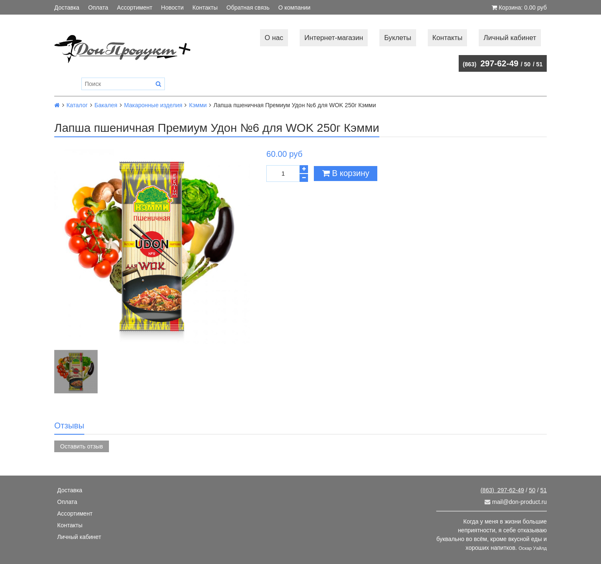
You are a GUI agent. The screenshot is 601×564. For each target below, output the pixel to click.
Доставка (66, 7)
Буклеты (397, 38)
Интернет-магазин (333, 38)
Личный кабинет (510, 38)
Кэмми (198, 105)
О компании (294, 7)
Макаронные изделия (153, 105)
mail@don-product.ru (516, 502)
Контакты (204, 7)
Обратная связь (248, 7)
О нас (274, 38)
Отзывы (69, 425)
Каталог (77, 105)
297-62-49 (490, 63)
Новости (172, 7)
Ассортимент (134, 7)
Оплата (98, 7)
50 (527, 64)
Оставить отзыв (81, 446)
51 (539, 64)
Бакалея (105, 105)
